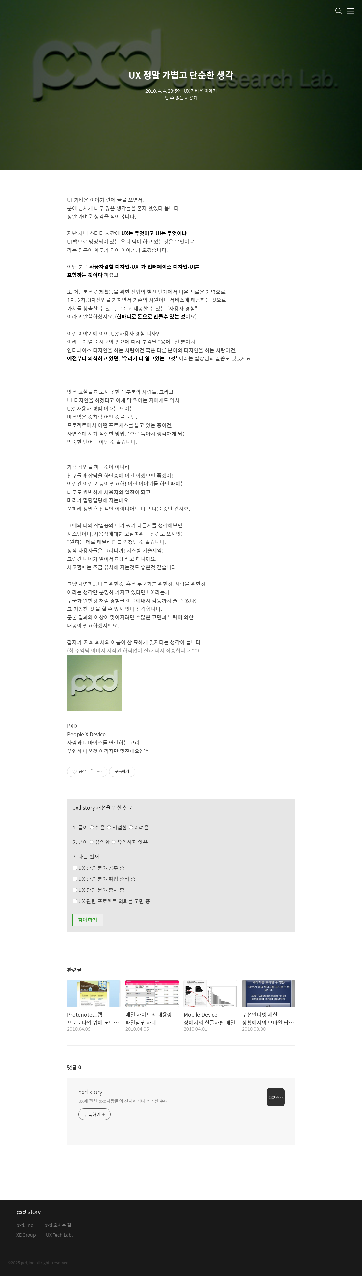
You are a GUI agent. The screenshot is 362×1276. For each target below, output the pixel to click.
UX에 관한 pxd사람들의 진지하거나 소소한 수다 (123, 1100)
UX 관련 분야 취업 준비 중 (104, 879)
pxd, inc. (25, 1226)
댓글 (74, 1067)
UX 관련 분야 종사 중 (98, 890)
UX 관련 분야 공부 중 (98, 868)
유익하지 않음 (130, 842)
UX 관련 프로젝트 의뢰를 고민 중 (111, 901)
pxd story (90, 1092)
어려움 (139, 827)
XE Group (26, 1235)
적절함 (129, 827)
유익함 (119, 842)
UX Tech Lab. (59, 1235)
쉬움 (121, 827)
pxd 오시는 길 (57, 1226)
